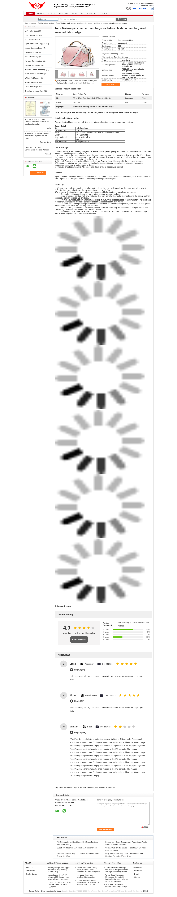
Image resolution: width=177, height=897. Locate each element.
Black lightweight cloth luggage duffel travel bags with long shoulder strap (59, 870)
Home (30, 14)
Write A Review (79, 640)
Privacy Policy (34, 891)
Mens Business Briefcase (34, 74)
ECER (145, 891)
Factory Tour (63, 14)
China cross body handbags (51, 891)
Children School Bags (33, 65)
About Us (51, 14)
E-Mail (136, 874)
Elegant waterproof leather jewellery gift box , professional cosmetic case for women (88, 882)
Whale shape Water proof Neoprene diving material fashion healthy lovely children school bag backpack (116, 878)
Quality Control (77, 14)
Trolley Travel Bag (31, 82)
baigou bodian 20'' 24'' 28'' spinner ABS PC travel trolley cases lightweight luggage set (58, 877)
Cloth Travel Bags (31, 87)
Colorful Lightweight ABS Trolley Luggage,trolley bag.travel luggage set (59, 884)
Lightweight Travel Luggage (35, 44)
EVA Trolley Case (31, 31)
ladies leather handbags (68, 787)
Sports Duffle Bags (32, 57)
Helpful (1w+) (80, 732)
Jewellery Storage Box (33, 52)
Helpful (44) (79, 670)
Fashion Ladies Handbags (46, 23)
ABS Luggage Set (31, 35)
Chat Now (144, 6)
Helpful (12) (79, 701)
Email (151, 6)
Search (123, 19)
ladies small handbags (86, 787)
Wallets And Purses (32, 78)
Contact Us (91, 14)
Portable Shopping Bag (33, 61)
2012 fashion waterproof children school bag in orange (116, 885)
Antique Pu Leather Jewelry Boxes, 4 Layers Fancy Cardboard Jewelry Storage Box (88, 870)
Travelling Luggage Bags (34, 91)
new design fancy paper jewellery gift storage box (86, 876)
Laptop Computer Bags (33, 48)
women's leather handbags (105, 787)
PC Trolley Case (31, 40)
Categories (42, 19)
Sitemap (137, 877)
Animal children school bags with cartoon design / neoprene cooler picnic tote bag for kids (116, 870)
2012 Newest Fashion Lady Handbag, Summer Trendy (77, 848)
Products (40, 14)
